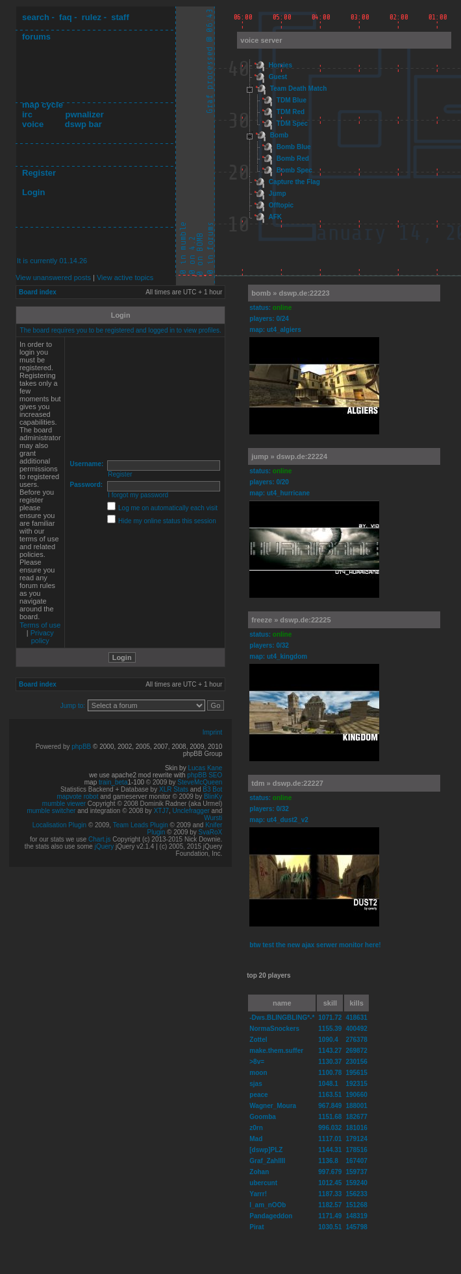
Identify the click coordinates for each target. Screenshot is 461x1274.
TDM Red (291, 111)
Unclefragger (191, 810)
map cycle (42, 105)
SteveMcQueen (199, 782)
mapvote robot (78, 796)
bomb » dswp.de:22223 (290, 293)
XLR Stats (173, 789)
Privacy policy (42, 636)
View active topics (125, 277)
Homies (280, 65)
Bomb (279, 135)
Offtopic (281, 205)
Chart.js (99, 839)
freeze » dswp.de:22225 (290, 620)
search (35, 17)
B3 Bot (212, 789)
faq (65, 17)
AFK (275, 216)
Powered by (54, 746)
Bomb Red (293, 158)
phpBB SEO (204, 775)
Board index (37, 292)
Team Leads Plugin (140, 825)
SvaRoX (211, 832)
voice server (261, 40)
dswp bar (83, 124)
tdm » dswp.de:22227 (287, 783)
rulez (91, 17)
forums (36, 36)
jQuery (104, 846)
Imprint (213, 732)
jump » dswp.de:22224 (289, 456)
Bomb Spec (294, 170)
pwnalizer (84, 114)
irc (27, 114)
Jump (277, 193)
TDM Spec (292, 123)
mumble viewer (64, 803)
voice (33, 124)
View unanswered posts (53, 277)
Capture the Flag (294, 181)
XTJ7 (161, 810)
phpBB (81, 746)
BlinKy (213, 796)
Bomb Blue (294, 146)
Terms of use (39, 625)
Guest (278, 76)
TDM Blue (291, 100)
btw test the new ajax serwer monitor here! (314, 945)
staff (120, 17)
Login (33, 192)
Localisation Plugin (59, 825)
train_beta (113, 782)
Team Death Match (298, 88)
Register (39, 173)
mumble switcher (51, 810)
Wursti (213, 817)
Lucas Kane (205, 768)
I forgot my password (138, 495)
